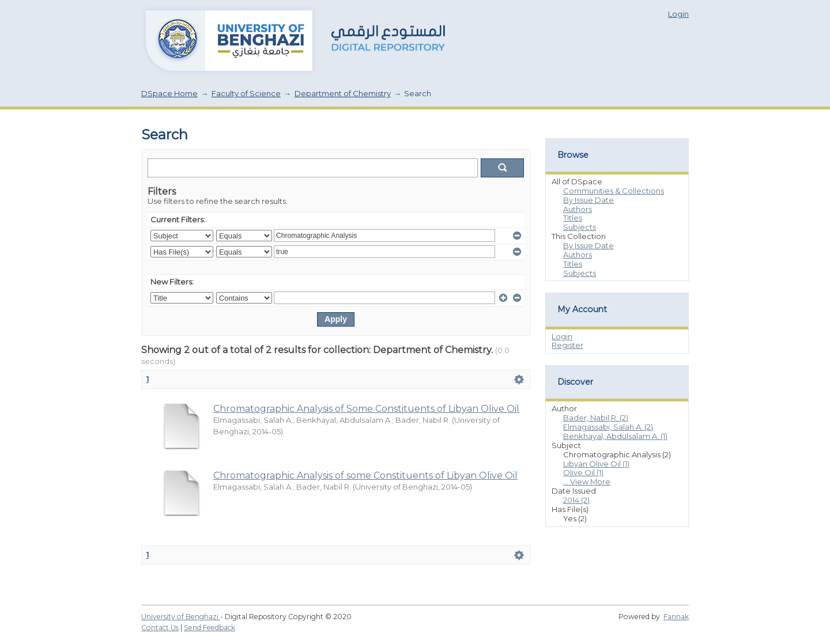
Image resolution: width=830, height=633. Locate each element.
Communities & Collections (613, 190)
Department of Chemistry (343, 93)
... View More (586, 481)
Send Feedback (209, 627)
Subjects (579, 227)
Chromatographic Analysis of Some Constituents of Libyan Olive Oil (366, 408)
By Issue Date (588, 199)
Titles (572, 217)
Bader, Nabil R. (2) (595, 417)
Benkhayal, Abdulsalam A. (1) (615, 436)
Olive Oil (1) (583, 472)
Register (567, 345)
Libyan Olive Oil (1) (596, 463)
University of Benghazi (180, 616)
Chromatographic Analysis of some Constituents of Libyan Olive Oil (365, 475)
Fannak (676, 616)
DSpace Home (169, 93)
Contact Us (160, 627)
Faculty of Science (246, 93)
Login (678, 13)
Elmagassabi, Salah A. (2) (608, 426)
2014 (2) (576, 500)
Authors (577, 209)
